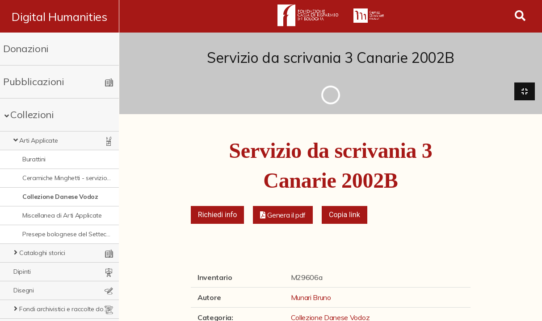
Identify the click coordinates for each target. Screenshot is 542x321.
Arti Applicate (38, 140)
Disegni (23, 290)
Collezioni (32, 114)
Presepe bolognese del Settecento (67, 234)
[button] (283, 215)
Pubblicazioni (33, 81)
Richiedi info (217, 215)
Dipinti (22, 272)
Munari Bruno (311, 297)
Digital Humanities (59, 16)
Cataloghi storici (42, 253)
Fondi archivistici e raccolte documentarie (64, 309)
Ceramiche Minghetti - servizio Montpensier (67, 178)
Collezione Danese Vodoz (60, 197)
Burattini (34, 159)
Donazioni (26, 48)
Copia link (344, 215)
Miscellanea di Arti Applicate (62, 215)
